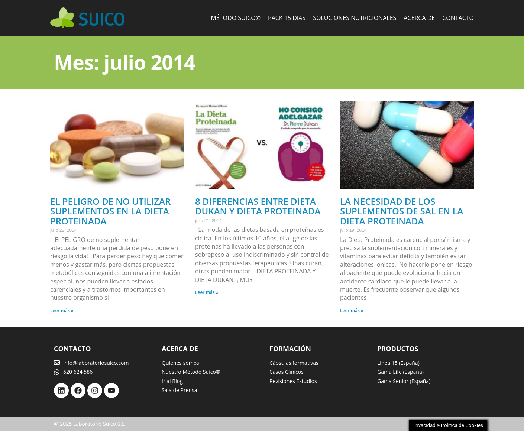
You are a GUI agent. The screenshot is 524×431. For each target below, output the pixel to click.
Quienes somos (180, 362)
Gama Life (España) (400, 371)
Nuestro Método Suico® (191, 371)
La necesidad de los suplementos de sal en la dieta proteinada (401, 211)
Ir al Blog (172, 381)
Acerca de (419, 18)
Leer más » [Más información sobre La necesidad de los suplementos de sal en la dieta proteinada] (351, 310)
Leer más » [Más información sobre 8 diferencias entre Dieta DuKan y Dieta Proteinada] (207, 292)
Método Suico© (236, 18)
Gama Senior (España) (403, 381)
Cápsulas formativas (293, 362)
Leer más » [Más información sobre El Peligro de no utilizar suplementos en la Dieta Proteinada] (62, 310)
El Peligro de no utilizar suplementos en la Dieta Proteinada (110, 211)
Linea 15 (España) (398, 362)
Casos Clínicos (286, 371)
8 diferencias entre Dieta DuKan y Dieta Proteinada (257, 206)
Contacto (458, 18)
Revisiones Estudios (293, 381)
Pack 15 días (286, 18)
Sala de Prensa (179, 389)
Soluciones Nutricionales (354, 18)
